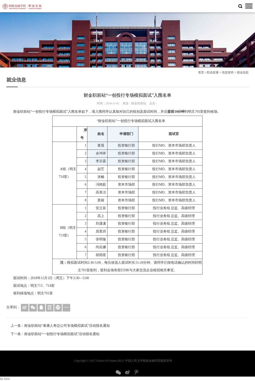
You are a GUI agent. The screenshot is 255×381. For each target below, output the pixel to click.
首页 (201, 72)
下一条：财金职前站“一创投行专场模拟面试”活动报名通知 (55, 334)
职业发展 (213, 72)
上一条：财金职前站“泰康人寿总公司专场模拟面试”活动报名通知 (60, 325)
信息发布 (228, 72)
